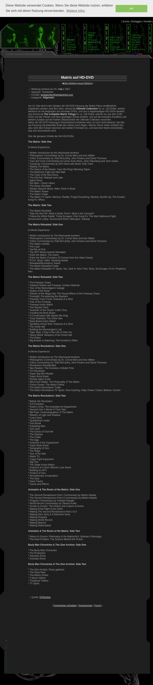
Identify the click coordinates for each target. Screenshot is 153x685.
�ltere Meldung (69, 83)
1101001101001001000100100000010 (24, 54)
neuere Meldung (85, 83)
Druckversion (86, 605)
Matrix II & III (115, 40)
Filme (68, 42)
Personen (92, 40)
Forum (97, 605)
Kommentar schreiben (65, 605)
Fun (111, 44)
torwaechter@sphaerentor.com (57, 94)
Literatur (135, 44)
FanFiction (136, 35)
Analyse (92, 33)
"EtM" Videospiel (117, 49)
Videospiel (71, 47)
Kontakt (148, 21)
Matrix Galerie (116, 37)
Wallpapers (115, 42)
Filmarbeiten (94, 49)
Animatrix (70, 44)
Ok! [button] (131, 8)
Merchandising (138, 49)
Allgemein (71, 49)
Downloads (115, 47)
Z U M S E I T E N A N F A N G (6, 657)
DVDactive (45, 597)
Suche (126, 21)
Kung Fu (135, 40)
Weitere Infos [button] (75, 10)
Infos (90, 37)
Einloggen (136, 21)
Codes (134, 47)
